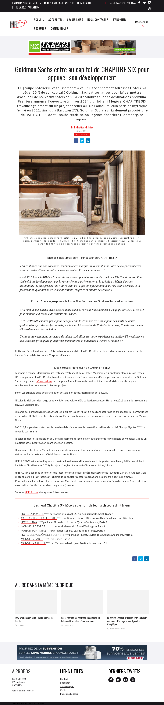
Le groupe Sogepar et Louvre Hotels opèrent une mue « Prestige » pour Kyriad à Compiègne (127, 621)
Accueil (39, 19)
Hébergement (82, 135)
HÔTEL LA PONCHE (32, 513)
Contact (64, 679)
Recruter (40, 28)
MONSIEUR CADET (32, 538)
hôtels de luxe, (44, 381)
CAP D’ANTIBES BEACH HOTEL (39, 518)
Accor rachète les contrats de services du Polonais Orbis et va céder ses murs (80, 619)
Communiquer (59, 28)
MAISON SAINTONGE (33, 530)
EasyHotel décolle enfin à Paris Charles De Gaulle (34, 619)
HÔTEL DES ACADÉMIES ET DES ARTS (42, 534)
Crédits (63, 690)
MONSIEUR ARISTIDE (33, 543)
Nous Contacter (97, 19)
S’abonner (119, 19)
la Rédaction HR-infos (82, 127)
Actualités (55, 19)
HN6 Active (31, 492)
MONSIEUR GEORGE (33, 526)
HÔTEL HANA (29, 522)
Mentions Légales (69, 693)
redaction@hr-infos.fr (23, 690)
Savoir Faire (75, 19)
